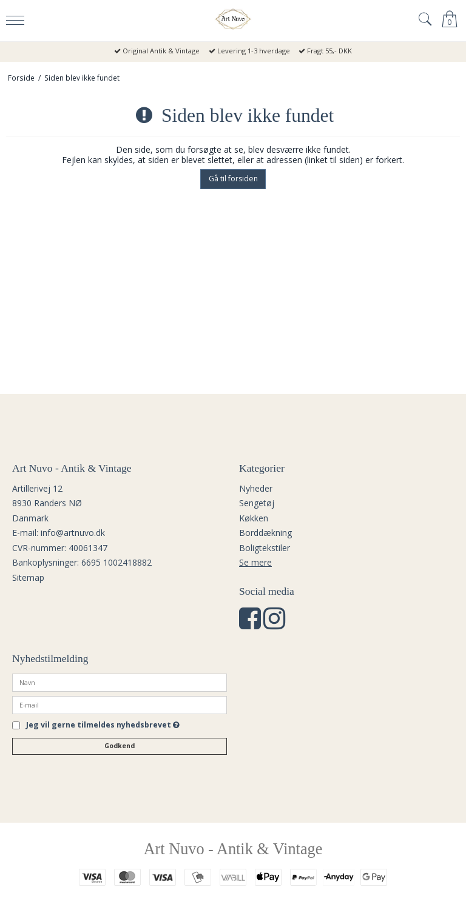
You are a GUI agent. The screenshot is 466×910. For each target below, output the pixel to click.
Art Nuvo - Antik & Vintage (233, 849)
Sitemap (28, 577)
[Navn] (119, 682)
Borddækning (265, 532)
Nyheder (255, 488)
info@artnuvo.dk (73, 532)
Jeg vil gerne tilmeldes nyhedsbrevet (103, 725)
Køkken (253, 518)
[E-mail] (119, 704)
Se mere (255, 562)
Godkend (119, 745)
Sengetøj (256, 503)
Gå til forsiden (233, 178)
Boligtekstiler (264, 548)
